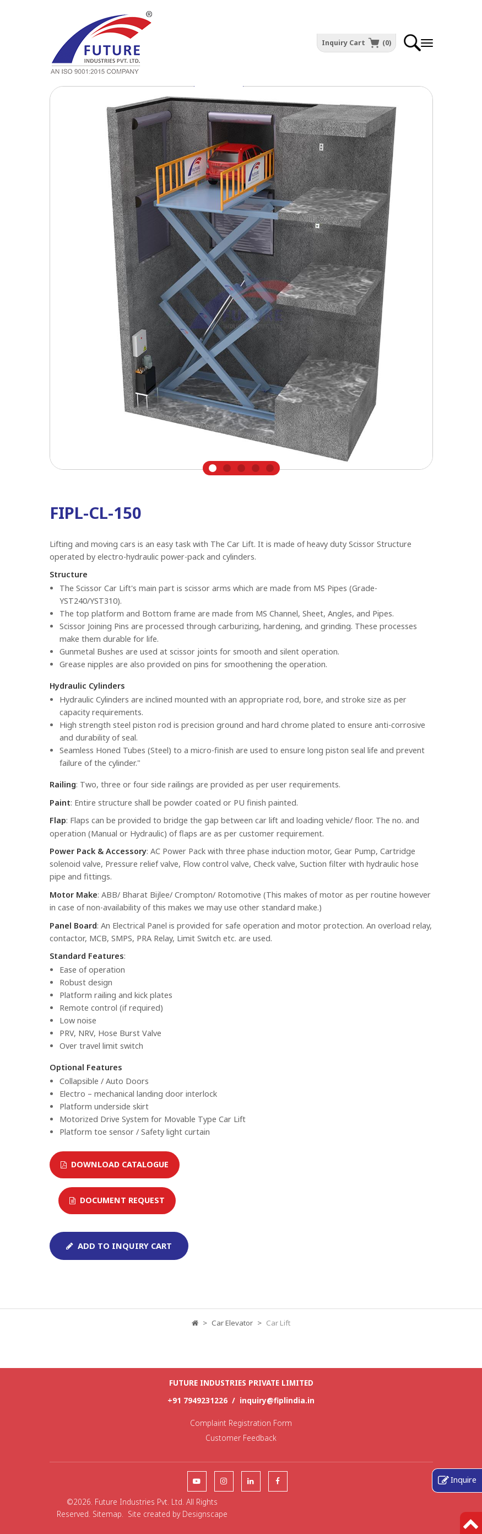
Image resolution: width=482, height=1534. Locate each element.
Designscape (205, 1514)
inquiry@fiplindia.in (277, 1400)
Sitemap (107, 1514)
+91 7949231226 (197, 1400)
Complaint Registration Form (241, 1423)
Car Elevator (232, 1323)
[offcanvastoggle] (427, 43)
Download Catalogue (115, 1164)
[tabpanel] (241, 280)
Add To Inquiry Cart (119, 1245)
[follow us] (197, 1481)
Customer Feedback (241, 1438)
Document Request (117, 1200)
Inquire (463, 1479)
